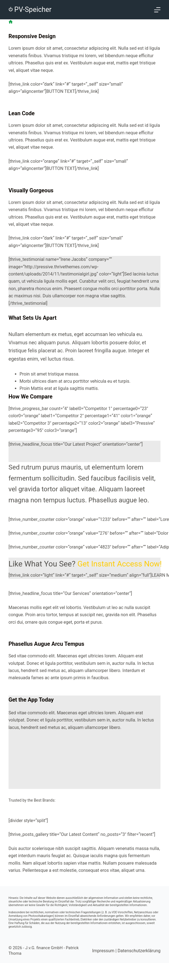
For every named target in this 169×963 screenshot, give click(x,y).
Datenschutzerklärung (139, 950)
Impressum (103, 950)
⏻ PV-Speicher (30, 10)
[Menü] (157, 10)
